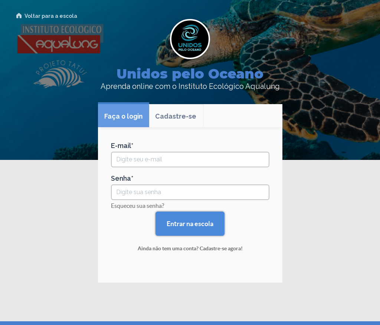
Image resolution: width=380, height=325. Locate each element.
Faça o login (125, 116)
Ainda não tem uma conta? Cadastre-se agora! (190, 248)
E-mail (121, 145)
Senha (121, 178)
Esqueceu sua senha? (137, 205)
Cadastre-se (178, 116)
